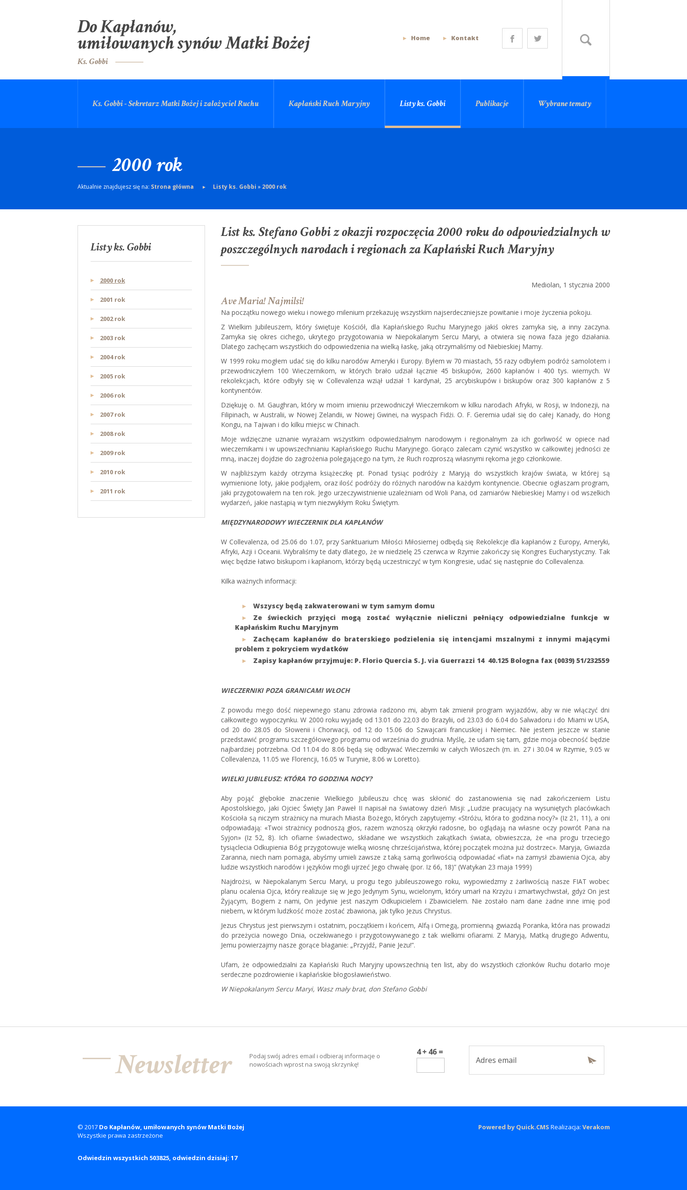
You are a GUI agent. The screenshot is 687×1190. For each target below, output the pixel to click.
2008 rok (112, 433)
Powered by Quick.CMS (513, 1127)
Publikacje (492, 103)
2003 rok (112, 338)
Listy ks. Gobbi (423, 103)
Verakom (596, 1127)
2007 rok (112, 414)
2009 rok (112, 453)
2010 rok (112, 472)
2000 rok (274, 187)
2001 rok (112, 299)
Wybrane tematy (564, 103)
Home (420, 38)
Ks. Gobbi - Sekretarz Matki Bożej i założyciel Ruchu (175, 103)
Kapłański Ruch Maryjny (329, 103)
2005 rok (112, 376)
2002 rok (112, 318)
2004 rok (112, 357)
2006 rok (112, 395)
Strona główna (173, 187)
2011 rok (112, 491)
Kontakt (465, 38)
